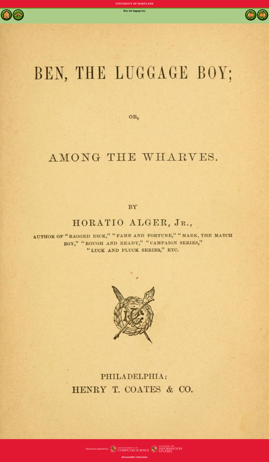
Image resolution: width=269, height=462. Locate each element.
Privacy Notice (142, 457)
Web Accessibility (128, 457)
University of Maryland (134, 3)
